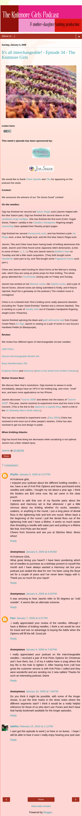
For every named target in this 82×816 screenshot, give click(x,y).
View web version (41, 806)
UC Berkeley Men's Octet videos (23, 410)
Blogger (47, 812)
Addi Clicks (8, 349)
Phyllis (14, 474)
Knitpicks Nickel (10, 370)
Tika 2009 (53, 417)
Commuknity (29, 276)
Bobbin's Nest (62, 251)
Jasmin (5, 226)
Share (6, 456)
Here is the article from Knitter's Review (56, 370)
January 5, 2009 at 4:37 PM (34, 474)
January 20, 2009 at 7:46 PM (42, 691)
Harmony (28, 370)
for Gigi (20, 323)
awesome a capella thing (48, 406)
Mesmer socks (37, 284)
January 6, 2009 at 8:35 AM (41, 551)
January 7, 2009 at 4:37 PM (32, 618)
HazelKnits (7, 258)
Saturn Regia (43, 211)
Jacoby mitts (32, 309)
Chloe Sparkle (33, 179)
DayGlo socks (58, 284)
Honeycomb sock (37, 233)
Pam (13, 618)
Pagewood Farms (64, 258)
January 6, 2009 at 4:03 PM (41, 593)
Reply (13, 540)
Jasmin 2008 (28, 399)
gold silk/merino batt (53, 320)
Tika (48, 179)
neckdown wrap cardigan (15, 219)
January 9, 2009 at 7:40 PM (41, 649)
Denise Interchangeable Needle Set (20, 356)
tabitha (14, 726)
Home (41, 799)
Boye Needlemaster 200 (14, 363)
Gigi (11, 226)
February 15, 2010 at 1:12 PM (36, 726)
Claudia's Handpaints (44, 222)
